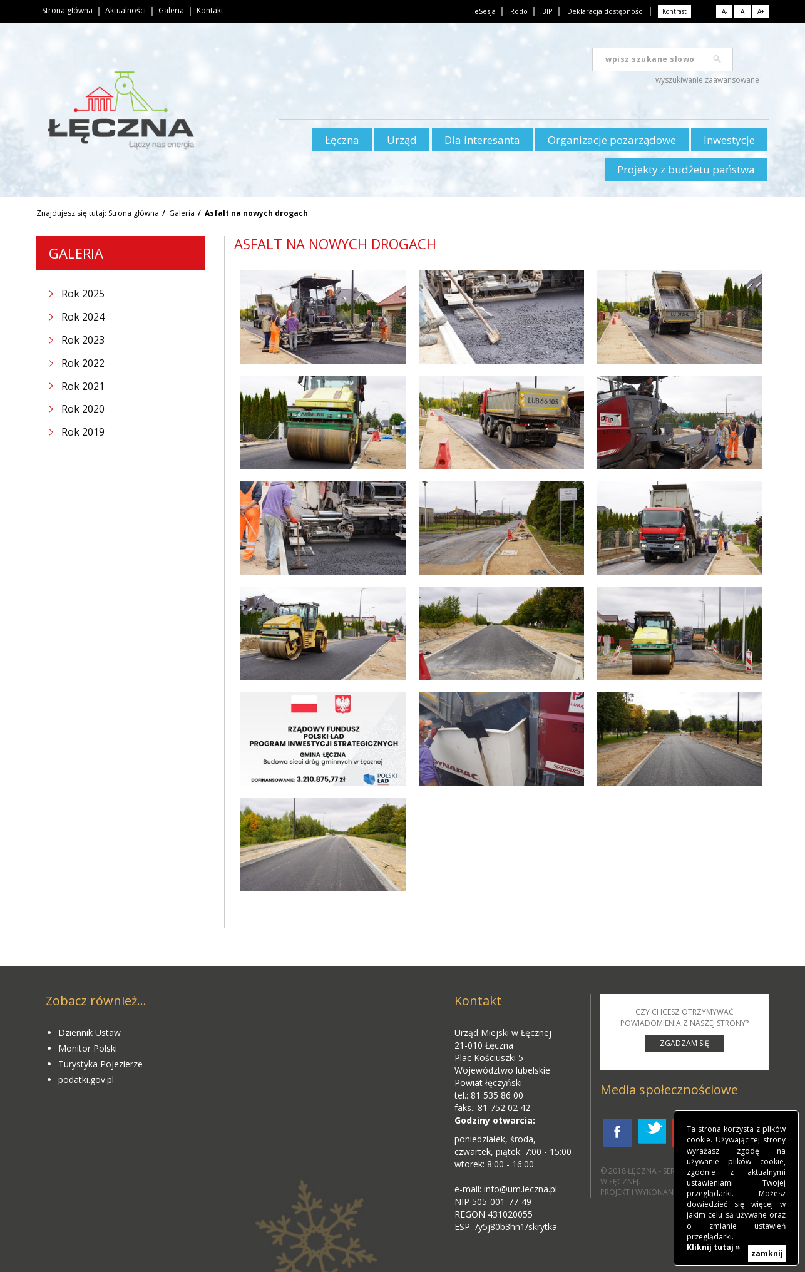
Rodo (519, 11)
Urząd (402, 140)
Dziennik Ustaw (89, 1033)
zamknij (767, 1253)
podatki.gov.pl (86, 1079)
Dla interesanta (482, 140)
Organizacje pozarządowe (612, 140)
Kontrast (674, 11)
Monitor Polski (87, 1048)
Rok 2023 (83, 340)
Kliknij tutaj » (714, 1247)
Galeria (171, 10)
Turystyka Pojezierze (100, 1064)
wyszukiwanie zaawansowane (707, 79)
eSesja (485, 11)
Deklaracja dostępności (605, 11)
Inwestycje (729, 140)
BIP (547, 11)
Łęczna (342, 140)
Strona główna (67, 10)
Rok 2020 (83, 409)
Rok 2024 (83, 317)
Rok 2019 (83, 432)
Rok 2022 (83, 363)
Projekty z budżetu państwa (686, 169)
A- (724, 11)
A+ (760, 11)
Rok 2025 (83, 293)
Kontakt (210, 10)
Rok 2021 (83, 386)
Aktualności (125, 10)
